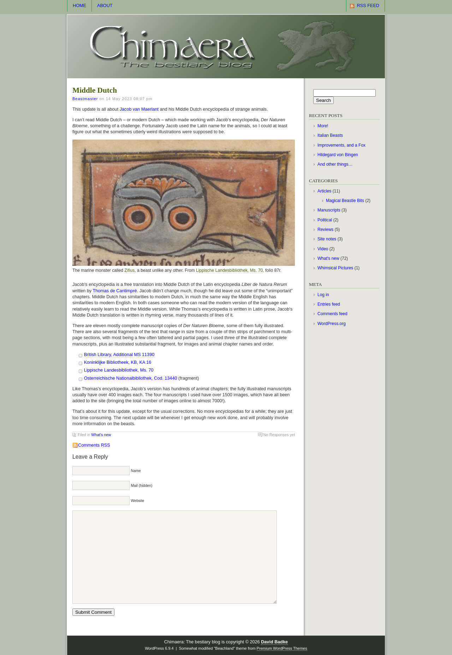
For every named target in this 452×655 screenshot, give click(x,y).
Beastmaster (85, 99)
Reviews (325, 229)
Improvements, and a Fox (341, 145)
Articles (324, 191)
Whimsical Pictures (335, 267)
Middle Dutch (94, 90)
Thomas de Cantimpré (115, 290)
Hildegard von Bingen (337, 154)
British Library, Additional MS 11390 (119, 354)
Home (79, 5)
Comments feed (332, 313)
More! (322, 125)
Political (324, 220)
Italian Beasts (330, 135)
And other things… (334, 164)
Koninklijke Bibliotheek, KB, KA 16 (117, 362)
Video (322, 248)
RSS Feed (368, 5)
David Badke (274, 641)
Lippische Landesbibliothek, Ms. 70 (229, 270)
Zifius (129, 270)
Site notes (326, 239)
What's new (101, 435)
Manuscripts (328, 210)
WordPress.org (331, 323)
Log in (323, 294)
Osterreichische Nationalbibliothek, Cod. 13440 (130, 378)
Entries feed (328, 304)
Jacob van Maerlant (139, 109)
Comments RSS (94, 445)
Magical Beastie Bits (345, 200)
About (105, 5)
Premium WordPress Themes (282, 648)
